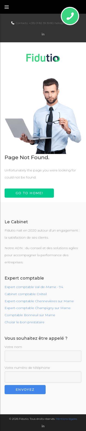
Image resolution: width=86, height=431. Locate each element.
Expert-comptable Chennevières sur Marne (39, 301)
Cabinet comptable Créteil (26, 294)
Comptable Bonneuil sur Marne (30, 315)
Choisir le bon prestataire (24, 322)
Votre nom (43, 353)
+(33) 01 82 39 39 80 (41, 23)
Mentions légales (66, 418)
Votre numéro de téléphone (43, 374)
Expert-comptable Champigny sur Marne (38, 308)
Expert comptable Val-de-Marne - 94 (34, 287)
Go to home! (29, 193)
